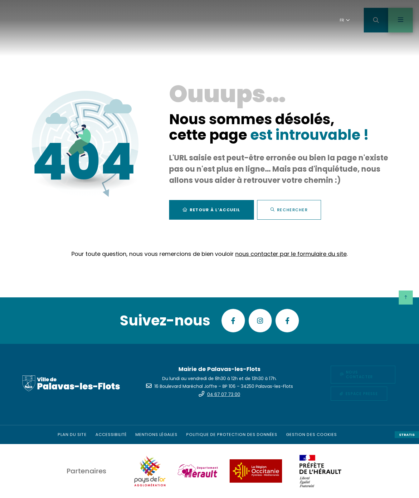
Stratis (407, 434)
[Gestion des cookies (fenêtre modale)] (311, 435)
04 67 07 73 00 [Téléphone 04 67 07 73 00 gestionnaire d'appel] (223, 394)
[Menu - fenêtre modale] (400, 20)
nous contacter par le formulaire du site (291, 255)
